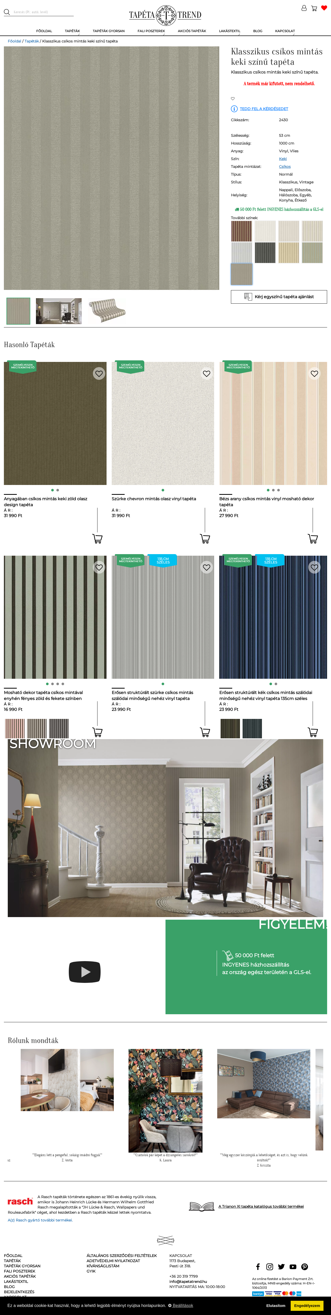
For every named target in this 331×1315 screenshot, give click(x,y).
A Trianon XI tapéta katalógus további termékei (261, 1206)
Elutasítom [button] (275, 1306)
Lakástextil (16, 1281)
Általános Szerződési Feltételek (122, 1255)
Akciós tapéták (20, 1276)
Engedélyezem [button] (307, 1306)
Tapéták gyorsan (22, 1266)
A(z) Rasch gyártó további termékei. (40, 1220)
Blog (9, 1286)
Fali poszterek (19, 1271)
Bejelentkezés (19, 1292)
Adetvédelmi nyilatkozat (113, 1261)
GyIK (91, 1271)
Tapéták (32, 41)
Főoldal (14, 41)
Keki (283, 158)
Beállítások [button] (180, 1305)
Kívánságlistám (103, 1266)
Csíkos (285, 166)
